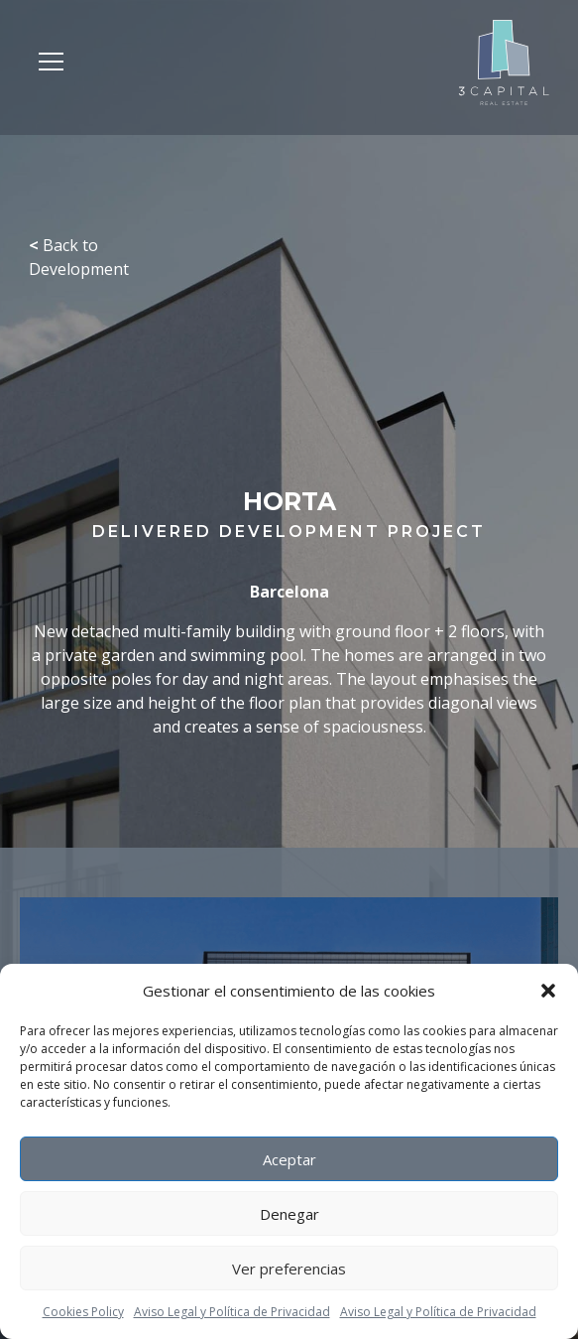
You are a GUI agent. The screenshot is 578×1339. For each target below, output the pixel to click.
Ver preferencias (289, 1268)
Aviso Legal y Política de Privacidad (232, 1311)
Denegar (289, 1214)
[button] (548, 991)
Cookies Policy (83, 1311)
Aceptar (289, 1159)
